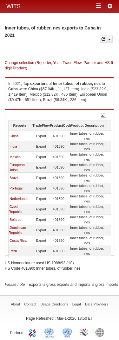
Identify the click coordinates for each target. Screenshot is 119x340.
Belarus (15, 219)
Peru (13, 251)
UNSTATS (67, 332)
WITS (13, 6)
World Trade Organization (84, 332)
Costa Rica (18, 240)
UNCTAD (50, 332)
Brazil (14, 178)
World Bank (101, 332)
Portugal (16, 188)
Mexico (15, 157)
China (14, 136)
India (13, 146)
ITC (33, 332)
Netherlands (19, 199)
